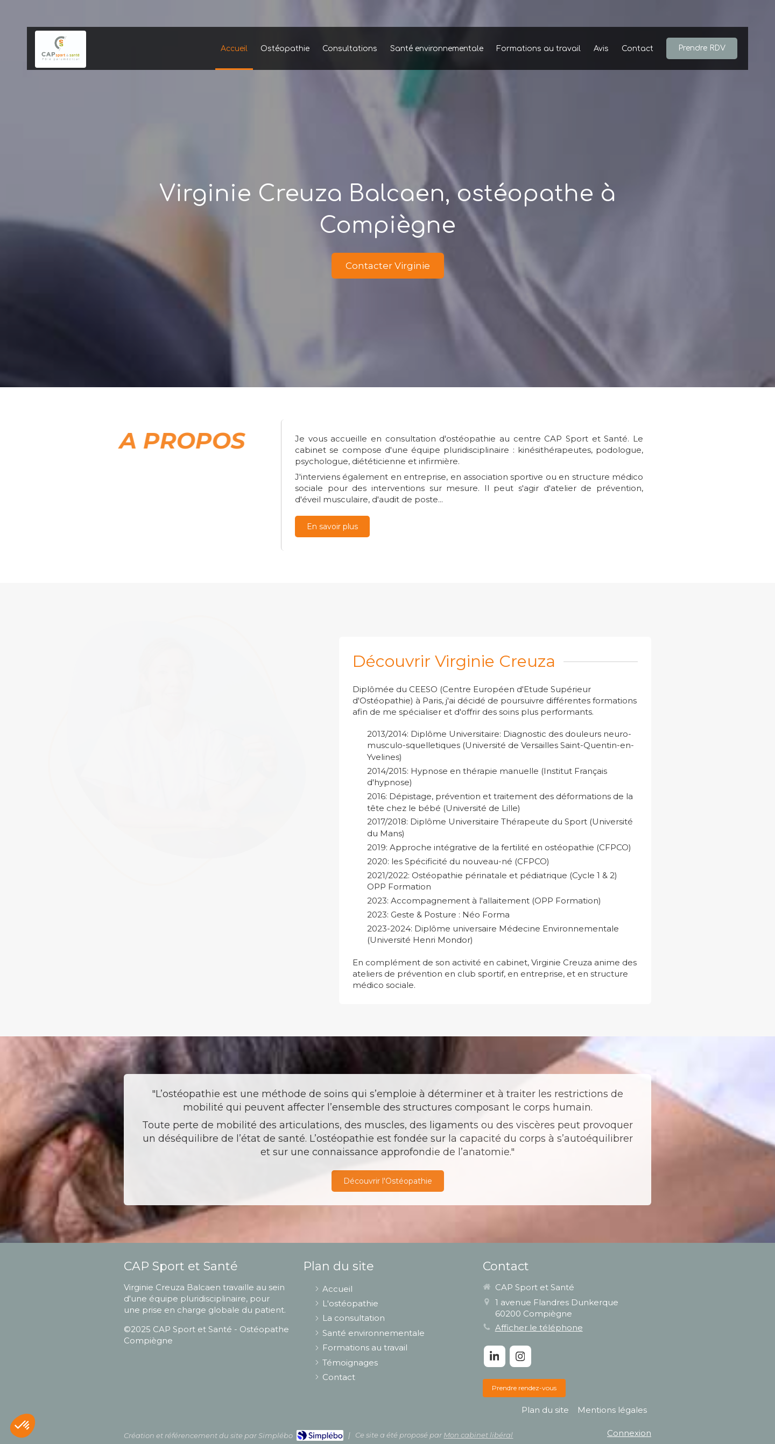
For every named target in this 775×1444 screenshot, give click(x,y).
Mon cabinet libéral (478, 1435)
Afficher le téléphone (539, 1327)
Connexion (629, 1433)
